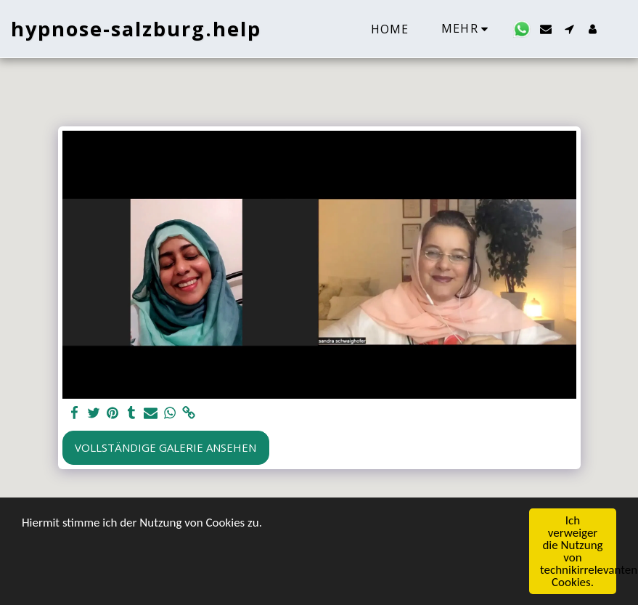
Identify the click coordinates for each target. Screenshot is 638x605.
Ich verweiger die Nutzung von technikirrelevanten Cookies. (578, 551)
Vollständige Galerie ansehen (165, 447)
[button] (521, 29)
